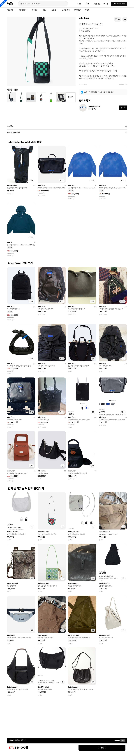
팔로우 (123, 108)
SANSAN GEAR (12, 532)
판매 (87, 4)
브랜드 (54, 10)
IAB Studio (11, 635)
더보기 (70, 97)
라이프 (35, 10)
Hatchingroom (73, 583)
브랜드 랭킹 (66, 10)
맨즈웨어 (10, 10)
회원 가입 (97, 4)
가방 (85, 84)
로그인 (105, 4)
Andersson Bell (43, 532)
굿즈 (45, 10)
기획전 (87, 10)
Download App (119, 4)
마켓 (79, 4)
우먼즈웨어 (23, 10)
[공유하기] (125, 19)
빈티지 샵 (77, 10)
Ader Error (84, 18)
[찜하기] (117, 19)
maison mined (12, 185)
